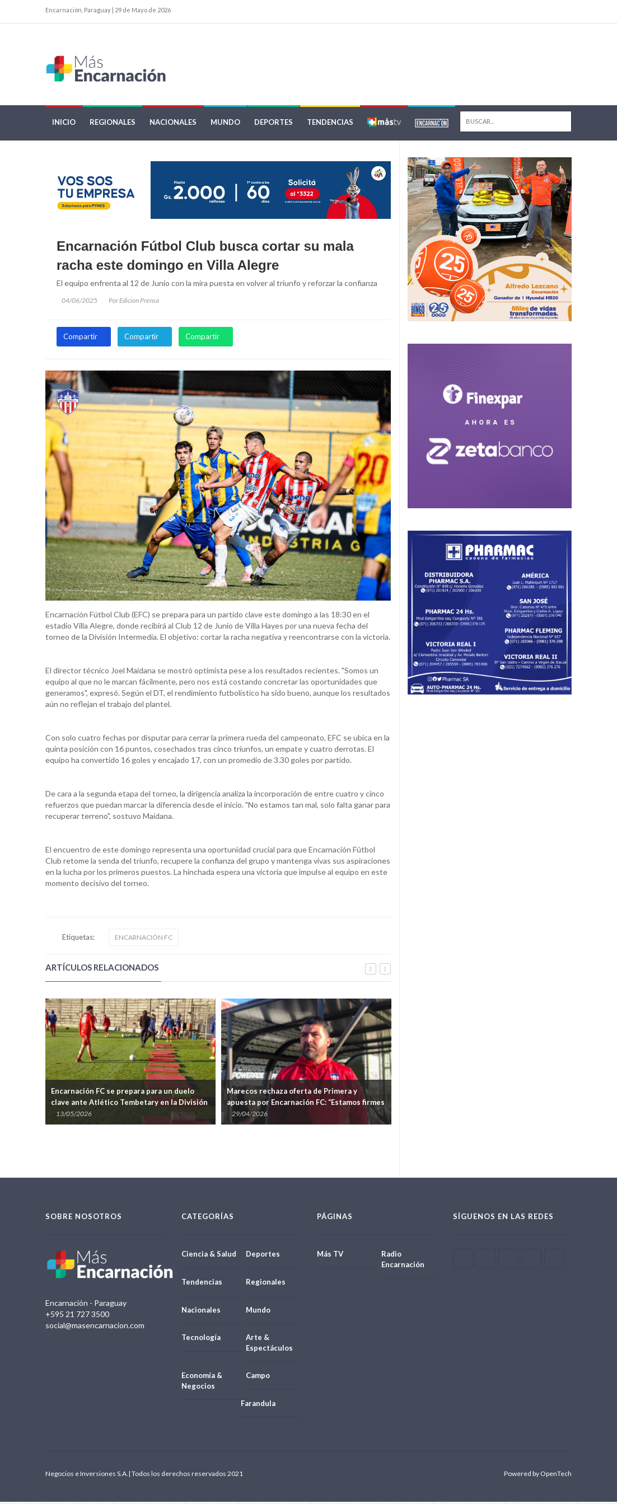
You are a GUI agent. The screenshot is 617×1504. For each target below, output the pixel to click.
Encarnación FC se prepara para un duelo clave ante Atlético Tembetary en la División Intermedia (129, 1103)
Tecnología (201, 1338)
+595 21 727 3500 (77, 1315)
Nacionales (173, 124)
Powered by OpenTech (538, 1476)
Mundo (225, 124)
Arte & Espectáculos (269, 1344)
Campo (258, 1376)
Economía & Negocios (201, 1382)
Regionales (112, 124)
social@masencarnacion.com (94, 1327)
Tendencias (330, 124)
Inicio (64, 124)
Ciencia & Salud (208, 1256)
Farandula (258, 1404)
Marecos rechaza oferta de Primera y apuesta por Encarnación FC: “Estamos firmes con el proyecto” (306, 1103)
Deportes (273, 124)
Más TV (330, 1256)
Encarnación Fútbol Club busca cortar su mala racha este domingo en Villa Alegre (205, 257)
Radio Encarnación (402, 1261)
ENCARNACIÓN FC (143, 939)
